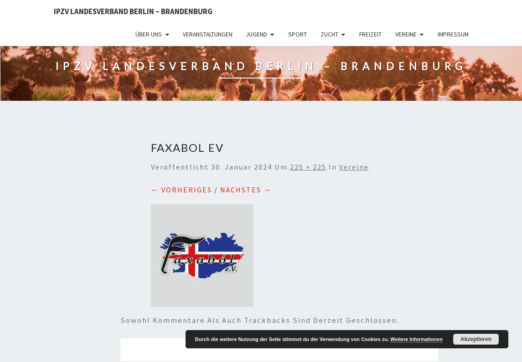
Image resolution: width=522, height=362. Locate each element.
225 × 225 (308, 166)
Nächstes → (246, 189)
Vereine (406, 34)
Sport (297, 34)
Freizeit (370, 34)
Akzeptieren (475, 339)
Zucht (329, 34)
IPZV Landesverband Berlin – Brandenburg (133, 11)
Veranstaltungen (208, 34)
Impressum (453, 34)
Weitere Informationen (416, 339)
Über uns (148, 34)
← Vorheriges (181, 189)
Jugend (256, 34)
